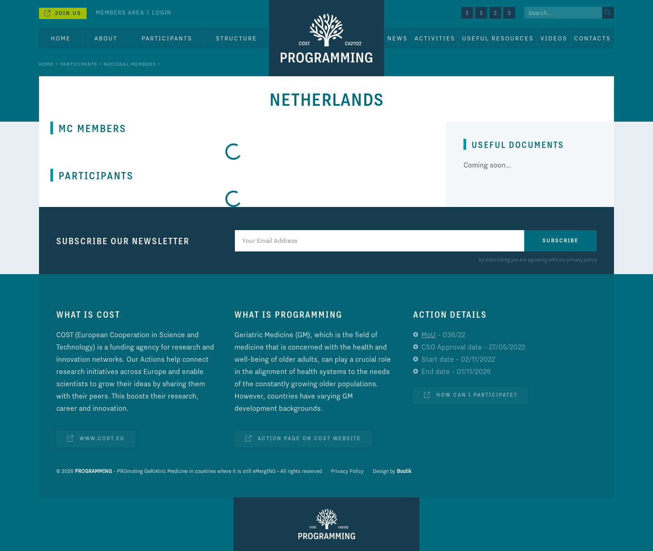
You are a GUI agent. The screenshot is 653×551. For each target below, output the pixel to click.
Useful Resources (498, 38)
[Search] (608, 13)
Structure (236, 38)
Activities (434, 38)
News (397, 38)
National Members (130, 64)
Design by (392, 471)
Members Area (120, 12)
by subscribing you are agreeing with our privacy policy (538, 259)
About (105, 38)
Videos (554, 38)
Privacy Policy (347, 471)
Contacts (592, 38)
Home (61, 38)
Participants (166, 38)
